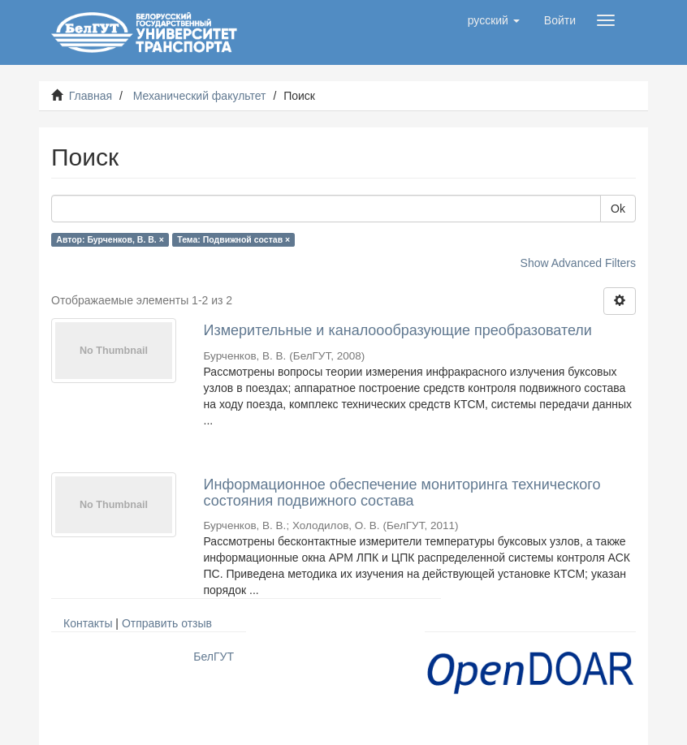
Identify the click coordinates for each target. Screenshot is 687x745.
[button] (494, 20)
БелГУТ (213, 656)
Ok (618, 208)
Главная (90, 95)
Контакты (87, 623)
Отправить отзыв (167, 623)
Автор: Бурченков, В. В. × (109, 239)
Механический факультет (199, 95)
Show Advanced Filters (578, 262)
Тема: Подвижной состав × (233, 239)
